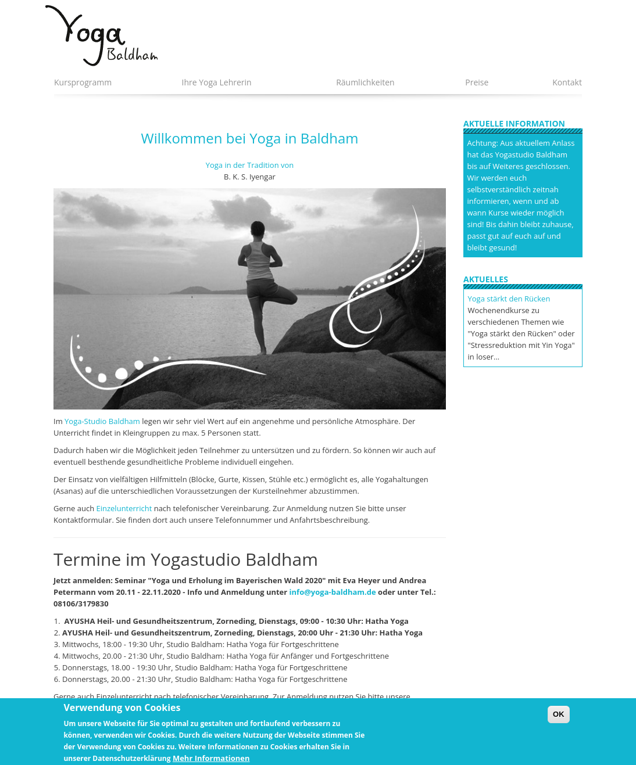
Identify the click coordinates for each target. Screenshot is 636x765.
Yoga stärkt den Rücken (509, 298)
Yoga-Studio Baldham (102, 421)
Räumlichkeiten (365, 82)
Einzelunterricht (124, 508)
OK (558, 718)
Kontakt (567, 82)
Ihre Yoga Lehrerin (216, 82)
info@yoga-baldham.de (333, 592)
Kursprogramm (83, 82)
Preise (476, 82)
